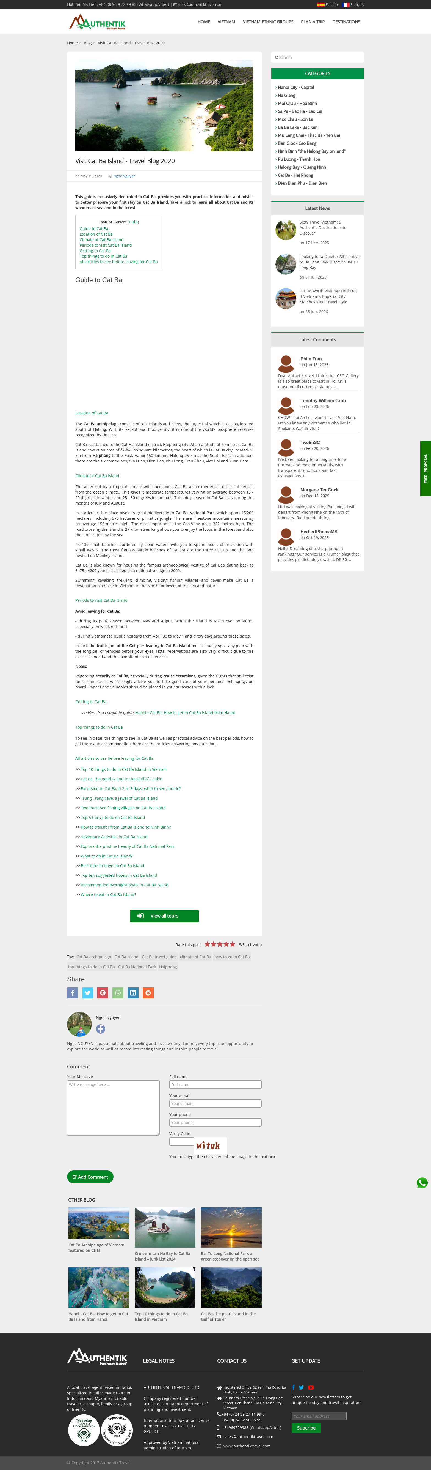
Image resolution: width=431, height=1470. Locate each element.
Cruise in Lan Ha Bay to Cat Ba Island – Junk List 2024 (162, 1256)
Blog (88, 42)
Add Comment (90, 1177)
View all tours (164, 916)
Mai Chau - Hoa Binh (297, 103)
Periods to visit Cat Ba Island (106, 245)
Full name (178, 1076)
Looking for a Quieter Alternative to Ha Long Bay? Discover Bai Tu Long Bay (330, 262)
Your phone (180, 1114)
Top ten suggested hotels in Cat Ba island (119, 875)
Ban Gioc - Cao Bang (297, 143)
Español (328, 4)
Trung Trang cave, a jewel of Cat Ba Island (119, 798)
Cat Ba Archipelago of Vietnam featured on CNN (96, 1247)
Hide (133, 221)
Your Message (80, 1076)
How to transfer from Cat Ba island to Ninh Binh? (126, 827)
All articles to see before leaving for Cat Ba (119, 261)
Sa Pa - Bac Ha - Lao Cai (300, 111)
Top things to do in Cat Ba (103, 256)
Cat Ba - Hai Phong (295, 175)
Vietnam (226, 21)
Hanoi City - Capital (296, 87)
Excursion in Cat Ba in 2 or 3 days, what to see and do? (131, 788)
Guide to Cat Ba (94, 228)
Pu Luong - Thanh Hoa (299, 159)
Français (353, 4)
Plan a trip (313, 21)
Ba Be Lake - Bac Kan (297, 127)
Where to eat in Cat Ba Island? (108, 894)
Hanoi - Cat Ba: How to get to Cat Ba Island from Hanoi (185, 712)
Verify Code (179, 1133)
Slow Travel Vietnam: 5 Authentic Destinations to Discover (323, 227)
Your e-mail (179, 1095)
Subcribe (306, 1428)
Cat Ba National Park (137, 966)
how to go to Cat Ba (232, 956)
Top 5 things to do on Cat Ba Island (113, 817)
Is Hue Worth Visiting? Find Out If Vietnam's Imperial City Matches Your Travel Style (328, 296)
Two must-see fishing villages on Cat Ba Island (123, 807)
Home (204, 21)
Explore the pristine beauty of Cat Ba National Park (127, 846)
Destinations (346, 21)
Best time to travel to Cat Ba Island (112, 865)
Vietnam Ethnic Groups (268, 21)
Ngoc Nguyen (124, 175)
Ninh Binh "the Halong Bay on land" (312, 151)
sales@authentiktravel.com (197, 4)
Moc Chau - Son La (295, 119)
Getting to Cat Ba (95, 250)
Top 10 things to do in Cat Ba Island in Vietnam (124, 769)
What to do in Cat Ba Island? (106, 856)
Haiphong (168, 966)
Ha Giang (286, 95)
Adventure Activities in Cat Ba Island (114, 836)
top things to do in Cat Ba (91, 966)
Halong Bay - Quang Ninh (302, 167)
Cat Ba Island (126, 956)
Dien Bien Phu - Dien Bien (302, 183)
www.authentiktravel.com (246, 1446)
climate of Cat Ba (195, 956)
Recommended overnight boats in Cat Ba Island (124, 885)
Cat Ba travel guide (159, 956)
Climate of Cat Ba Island (102, 239)
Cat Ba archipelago (93, 956)
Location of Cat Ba (96, 234)
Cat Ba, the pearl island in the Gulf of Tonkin (121, 779)
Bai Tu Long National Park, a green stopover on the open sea (230, 1256)
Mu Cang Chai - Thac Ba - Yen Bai (309, 135)
